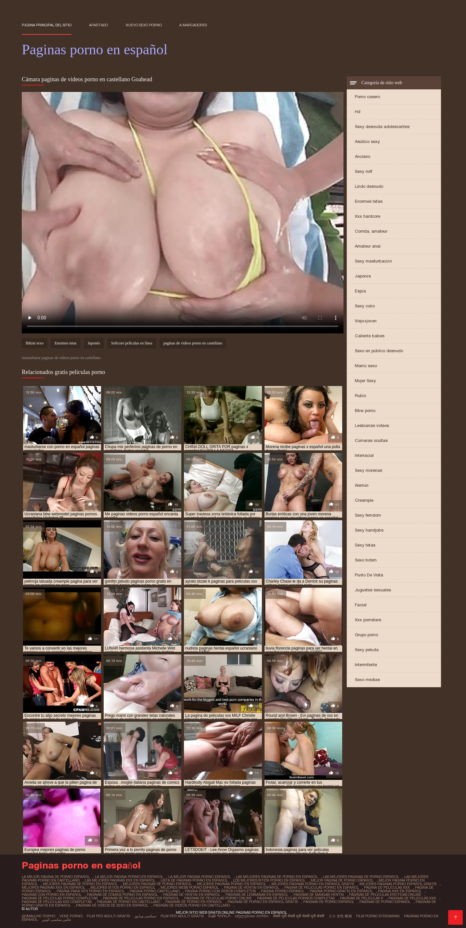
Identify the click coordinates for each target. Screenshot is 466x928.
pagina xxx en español (399, 891)
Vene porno (71, 916)
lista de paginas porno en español (194, 880)
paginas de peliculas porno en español (141, 898)
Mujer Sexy (365, 380)
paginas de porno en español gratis (262, 902)
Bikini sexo (35, 343)
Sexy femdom (368, 515)
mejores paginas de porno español (157, 884)
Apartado (98, 25)
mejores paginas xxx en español (53, 887)
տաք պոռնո (219, 916)
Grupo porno (366, 634)
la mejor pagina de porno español (56, 877)
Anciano (362, 156)
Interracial (364, 455)
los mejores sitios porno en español (269, 880)
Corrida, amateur (371, 231)
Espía (360, 291)
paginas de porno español (328, 902)
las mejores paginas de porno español (361, 877)
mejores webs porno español (190, 887)
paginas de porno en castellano (128, 902)
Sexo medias (367, 679)
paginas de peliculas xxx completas (57, 902)
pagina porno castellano (155, 891)
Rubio (360, 395)
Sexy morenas (368, 470)
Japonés (363, 276)
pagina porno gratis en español (341, 891)
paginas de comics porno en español (122, 894)
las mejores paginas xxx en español (120, 880)
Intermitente (366, 664)
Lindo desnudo (369, 186)
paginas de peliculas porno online (218, 898)
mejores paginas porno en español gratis (312, 884)
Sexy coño (365, 305)
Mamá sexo (366, 365)
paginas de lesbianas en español (257, 894)
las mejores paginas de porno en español (277, 877)
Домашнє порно (38, 916)
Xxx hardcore (367, 216)
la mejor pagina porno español (199, 877)
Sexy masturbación (373, 261)
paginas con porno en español (52, 894)
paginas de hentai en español (191, 894)
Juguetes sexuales (373, 589)
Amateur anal (368, 246)
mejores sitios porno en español (122, 887)
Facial (361, 604)
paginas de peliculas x (361, 898)
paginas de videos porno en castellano (193, 343)
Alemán (362, 485)
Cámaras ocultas (371, 440)
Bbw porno (365, 410)
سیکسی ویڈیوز (145, 916)
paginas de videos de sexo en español (112, 905)
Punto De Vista (369, 575)
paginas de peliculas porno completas (59, 898)
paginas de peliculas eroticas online (385, 894)
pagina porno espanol (282, 891)
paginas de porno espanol (384, 902)
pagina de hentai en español (251, 887)
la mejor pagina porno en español (129, 877)
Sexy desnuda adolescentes (382, 126)
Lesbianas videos (372, 425)
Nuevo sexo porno (144, 25)
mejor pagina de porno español (342, 880)
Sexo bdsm (366, 560)
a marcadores (193, 25)
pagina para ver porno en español (90, 891)
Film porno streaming (378, 916)
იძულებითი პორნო (252, 916)
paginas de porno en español (193, 902)
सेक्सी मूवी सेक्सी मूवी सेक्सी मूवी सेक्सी (298, 916)
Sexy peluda (367, 649)
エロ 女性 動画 (340, 916)
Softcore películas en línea (131, 343)
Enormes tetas (368, 201)
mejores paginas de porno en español (80, 884)
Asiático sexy (367, 141)
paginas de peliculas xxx (412, 898)
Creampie (364, 500)
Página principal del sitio (46, 25)
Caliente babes (369, 335)
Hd (357, 111)
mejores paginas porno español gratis (397, 884)
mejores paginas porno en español (231, 884)
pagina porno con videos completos (220, 891)
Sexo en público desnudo (379, 350)
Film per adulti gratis (108, 916)
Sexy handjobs (369, 530)
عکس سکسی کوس (56, 920)
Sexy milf (363, 171)
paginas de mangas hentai (318, 894)
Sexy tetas (365, 545)
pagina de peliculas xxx (387, 887)
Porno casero (367, 96)
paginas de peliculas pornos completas (296, 898)
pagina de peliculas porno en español (321, 887)
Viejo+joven (366, 320)
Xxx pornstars (368, 619)
